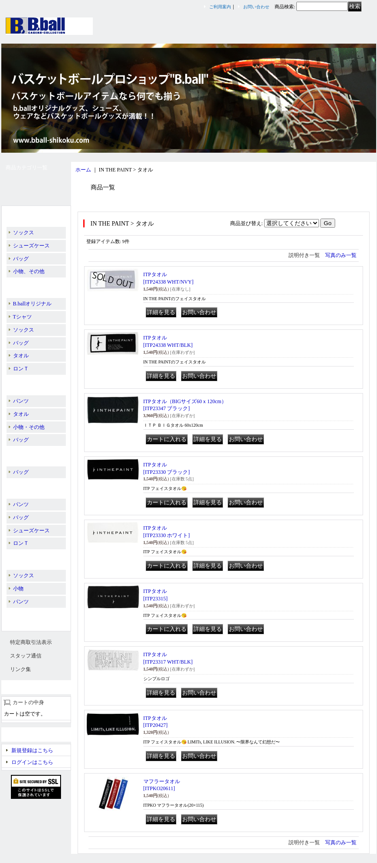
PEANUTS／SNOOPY (36, 486)
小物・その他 (28, 427)
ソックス (23, 232)
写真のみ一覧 (341, 255)
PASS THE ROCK (30, 454)
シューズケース (31, 246)
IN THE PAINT (27, 286)
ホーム (83, 170)
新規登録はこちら (32, 750)
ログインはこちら (32, 762)
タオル (21, 356)
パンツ (21, 401)
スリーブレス (26, 616)
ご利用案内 (220, 6)
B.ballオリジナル (30, 215)
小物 (18, 589)
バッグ (21, 259)
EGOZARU (23, 558)
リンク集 (20, 669)
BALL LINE (26, 383)
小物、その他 (28, 271)
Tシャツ (22, 317)
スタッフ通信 (25, 656)
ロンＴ (21, 369)
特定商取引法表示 (31, 642)
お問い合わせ (256, 6)
